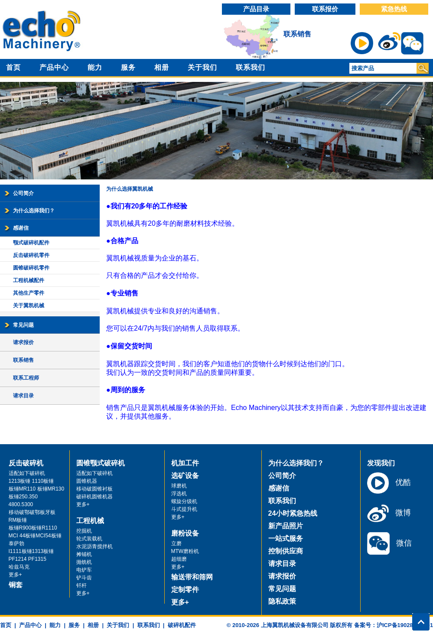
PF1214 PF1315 (27, 559)
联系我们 (250, 67)
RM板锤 (18, 520)
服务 (128, 67)
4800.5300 (21, 504)
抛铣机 (84, 562)
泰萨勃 (16, 543)
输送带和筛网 (192, 577)
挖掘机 (84, 531)
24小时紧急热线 (293, 513)
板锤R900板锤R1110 (33, 528)
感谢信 (21, 228)
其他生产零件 (28, 293)
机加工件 (185, 463)
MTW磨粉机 (185, 551)
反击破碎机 (26, 463)
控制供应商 (285, 551)
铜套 (16, 584)
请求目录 (23, 396)
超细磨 (179, 559)
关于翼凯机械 (28, 305)
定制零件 (185, 589)
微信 (389, 543)
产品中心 (54, 67)
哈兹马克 (19, 567)
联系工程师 (26, 378)
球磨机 (179, 486)
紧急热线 (394, 9)
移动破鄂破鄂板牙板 (32, 512)
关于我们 (202, 67)
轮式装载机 (89, 539)
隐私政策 (282, 601)
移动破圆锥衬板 (94, 489)
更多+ (15, 575)
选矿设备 (185, 475)
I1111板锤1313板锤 (31, 551)
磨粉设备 (185, 533)
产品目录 (256, 9)
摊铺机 (84, 554)
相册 (161, 67)
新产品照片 (285, 526)
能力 (95, 67)
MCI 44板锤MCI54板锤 (35, 536)
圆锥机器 (86, 481)
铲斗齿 (84, 578)
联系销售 (297, 34)
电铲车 (84, 570)
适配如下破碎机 (27, 473)
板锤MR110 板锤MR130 (37, 489)
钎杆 (81, 585)
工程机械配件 (28, 280)
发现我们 (381, 463)
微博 (389, 513)
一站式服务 (285, 538)
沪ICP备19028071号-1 (405, 625)
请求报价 (23, 342)
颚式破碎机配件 (31, 243)
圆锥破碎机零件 (31, 268)
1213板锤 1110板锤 (31, 481)
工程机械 (90, 520)
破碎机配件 (182, 625)
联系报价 (325, 9)
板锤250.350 (23, 497)
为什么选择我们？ (34, 211)
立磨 (176, 543)
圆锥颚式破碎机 (100, 463)
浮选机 (179, 494)
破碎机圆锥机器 (94, 497)
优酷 (389, 483)
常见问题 (23, 325)
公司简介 (23, 193)
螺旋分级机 (184, 501)
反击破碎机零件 (31, 255)
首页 (13, 67)
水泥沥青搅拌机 (94, 546)
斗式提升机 (184, 509)
